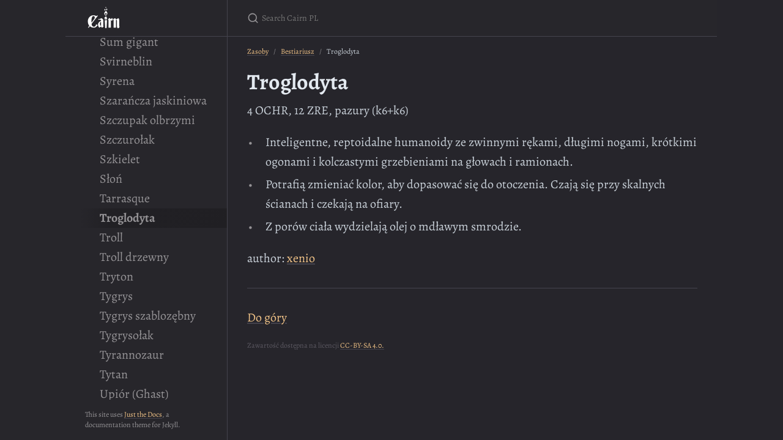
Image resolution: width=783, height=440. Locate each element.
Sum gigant (129, 42)
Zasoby (258, 51)
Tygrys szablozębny (148, 315)
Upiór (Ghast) (134, 394)
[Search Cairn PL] (391, 18)
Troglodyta (127, 218)
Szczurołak (127, 139)
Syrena (117, 81)
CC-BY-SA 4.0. (362, 345)
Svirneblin (126, 61)
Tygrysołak (127, 335)
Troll (111, 237)
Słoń (111, 178)
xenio (301, 258)
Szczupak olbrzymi (147, 120)
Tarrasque (125, 198)
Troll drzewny (134, 257)
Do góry (267, 317)
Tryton (116, 276)
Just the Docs (143, 414)
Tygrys (116, 296)
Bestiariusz (297, 51)
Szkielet (120, 159)
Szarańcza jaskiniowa (153, 100)
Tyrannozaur (132, 354)
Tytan (114, 374)
